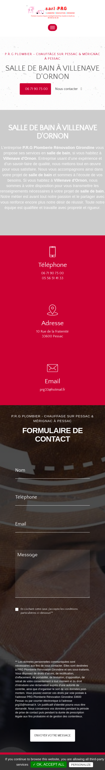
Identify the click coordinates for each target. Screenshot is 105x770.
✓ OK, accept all (48, 764)
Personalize (81, 764)
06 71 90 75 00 (36, 89)
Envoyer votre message (52, 735)
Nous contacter (68, 89)
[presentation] (61, 647)
